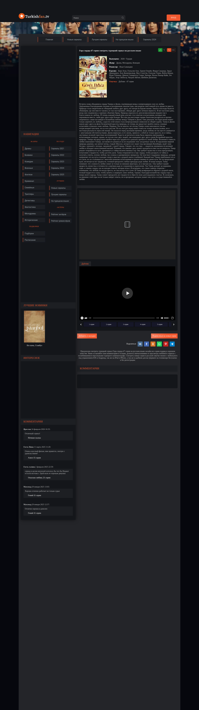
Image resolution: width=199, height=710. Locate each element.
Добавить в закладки (86, 336)
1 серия (91, 324)
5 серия (159, 324)
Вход (173, 18)
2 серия (108, 324)
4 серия (142, 324)
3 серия (125, 324)
